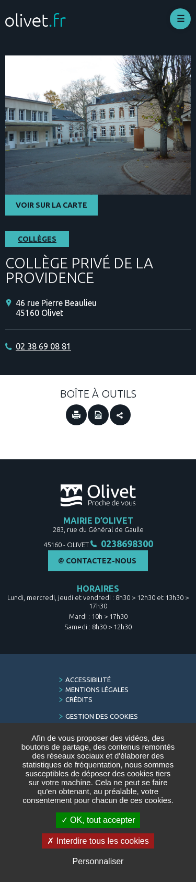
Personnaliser (98, 861)
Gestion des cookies (101, 716)
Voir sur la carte (51, 205)
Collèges (37, 239)
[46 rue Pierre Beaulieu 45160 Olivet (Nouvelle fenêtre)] (103, 308)
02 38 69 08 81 (43, 346)
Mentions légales (97, 689)
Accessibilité (88, 679)
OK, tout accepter (98, 820)
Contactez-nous (101, 561)
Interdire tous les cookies (97, 840)
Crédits (79, 699)
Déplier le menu (180, 18)
